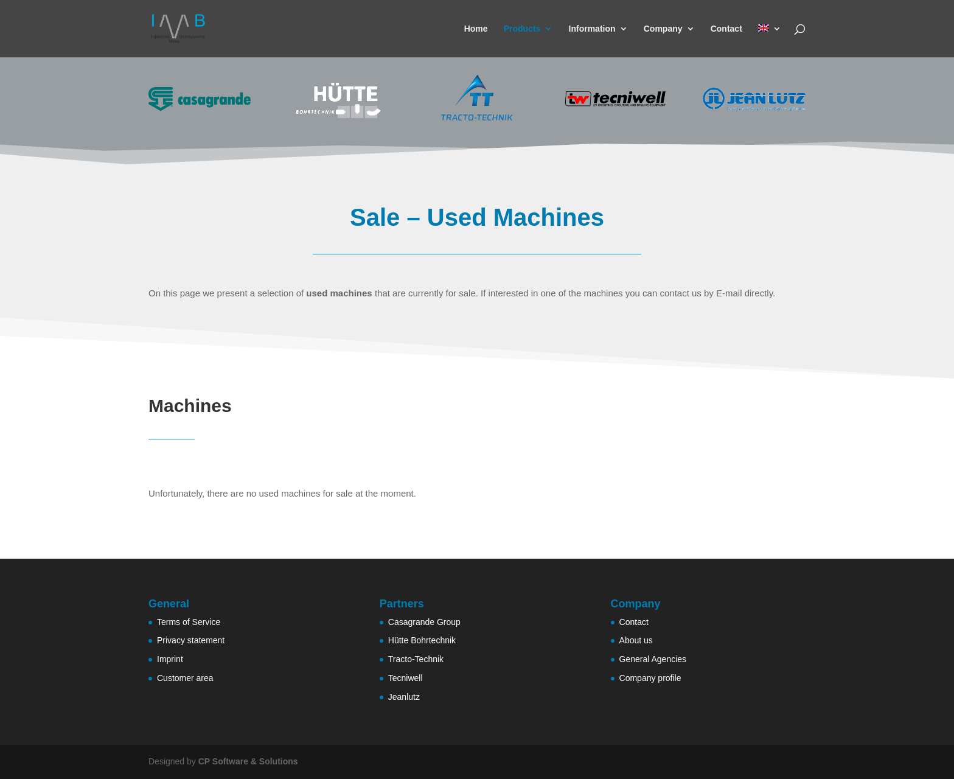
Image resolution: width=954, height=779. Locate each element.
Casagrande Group (424, 622)
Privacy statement (191, 640)
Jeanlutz (404, 697)
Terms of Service (188, 622)
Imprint (170, 659)
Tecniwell (405, 678)
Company (663, 28)
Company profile (650, 678)
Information (592, 28)
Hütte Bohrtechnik (422, 640)
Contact (726, 28)
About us (636, 640)
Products (522, 28)
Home (476, 28)
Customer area (185, 678)
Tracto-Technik (416, 659)
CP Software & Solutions (248, 761)
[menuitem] (769, 40)
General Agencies (653, 659)
